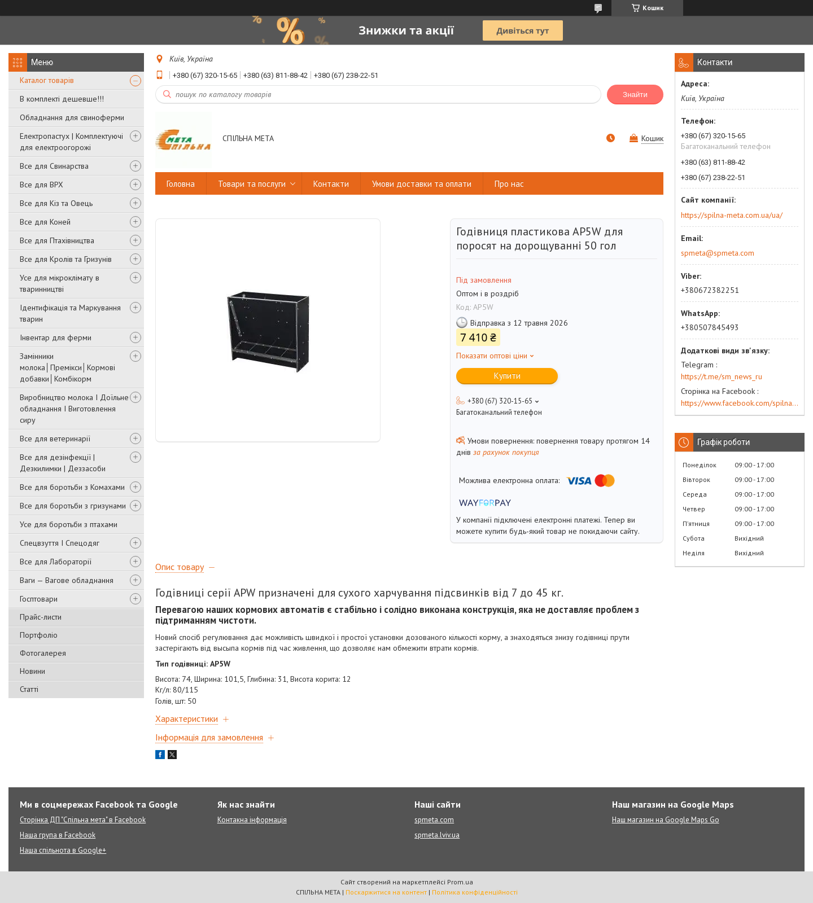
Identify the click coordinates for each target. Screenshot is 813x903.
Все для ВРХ (41, 184)
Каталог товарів (47, 80)
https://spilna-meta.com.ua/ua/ (732, 215)
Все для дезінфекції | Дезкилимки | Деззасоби (63, 463)
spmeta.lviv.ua (437, 835)
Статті (29, 689)
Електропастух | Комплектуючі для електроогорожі (71, 141)
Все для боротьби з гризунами (73, 506)
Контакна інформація (252, 820)
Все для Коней (45, 222)
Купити (507, 375)
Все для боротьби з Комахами (72, 487)
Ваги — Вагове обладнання (66, 580)
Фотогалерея (43, 653)
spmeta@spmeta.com (717, 253)
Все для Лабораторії (55, 561)
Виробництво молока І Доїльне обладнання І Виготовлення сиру (74, 408)
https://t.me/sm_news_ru (721, 376)
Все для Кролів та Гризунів (66, 259)
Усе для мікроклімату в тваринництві (59, 283)
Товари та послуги (252, 183)
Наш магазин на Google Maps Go (665, 820)
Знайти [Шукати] (635, 94)
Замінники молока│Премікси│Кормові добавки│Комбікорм (67, 367)
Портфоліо (39, 635)
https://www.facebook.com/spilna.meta (739, 403)
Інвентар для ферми (55, 337)
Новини (32, 671)
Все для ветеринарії (55, 438)
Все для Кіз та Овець (56, 203)
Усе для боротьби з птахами (68, 524)
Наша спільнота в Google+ (63, 850)
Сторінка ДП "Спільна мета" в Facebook (83, 820)
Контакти (331, 183)
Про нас (509, 183)
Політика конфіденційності (475, 892)
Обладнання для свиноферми (72, 117)
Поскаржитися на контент (386, 892)
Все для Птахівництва (57, 240)
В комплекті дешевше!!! (62, 99)
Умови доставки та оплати (421, 183)
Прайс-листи (41, 617)
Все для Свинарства (54, 166)
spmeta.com (434, 820)
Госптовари (39, 599)
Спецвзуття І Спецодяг (59, 543)
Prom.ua (460, 882)
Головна (181, 183)
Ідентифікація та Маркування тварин (70, 313)
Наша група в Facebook (57, 835)
